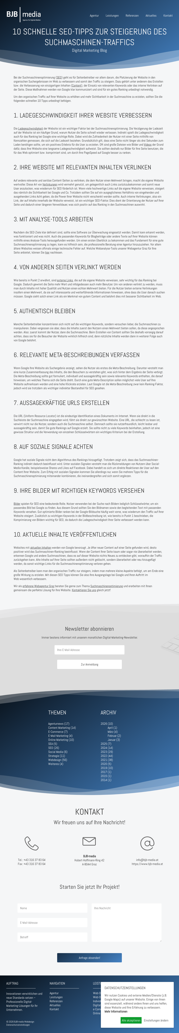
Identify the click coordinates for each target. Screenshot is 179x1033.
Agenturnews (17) (58, 724)
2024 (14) (107, 748)
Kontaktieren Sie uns (84, 590)
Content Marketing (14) (62, 728)
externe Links (65, 280)
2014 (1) (106, 780)
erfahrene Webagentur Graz (38, 586)
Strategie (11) (56, 756)
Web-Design (100, 993)
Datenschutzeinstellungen (18, 1024)
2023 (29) (107, 752)
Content (76, 85)
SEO (59, 77)
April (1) (112, 728)
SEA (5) (52, 744)
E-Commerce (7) (58, 732)
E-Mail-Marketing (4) (60, 736)
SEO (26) (53, 748)
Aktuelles (151, 15)
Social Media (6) (57, 752)
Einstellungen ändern (156, 1020)
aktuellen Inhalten (40, 548)
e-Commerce (100, 1009)
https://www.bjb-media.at (147, 864)
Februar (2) (114, 736)
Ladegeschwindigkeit (30, 128)
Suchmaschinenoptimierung (106, 586)
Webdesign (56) (57, 760)
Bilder (17, 504)
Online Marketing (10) (61, 740)
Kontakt (168, 15)
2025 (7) (106, 744)
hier (47, 252)
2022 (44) (107, 756)
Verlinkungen (49, 184)
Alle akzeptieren (131, 1020)
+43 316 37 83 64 (34, 860)
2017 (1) (106, 772)
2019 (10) (107, 768)
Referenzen (132, 15)
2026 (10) (107, 724)
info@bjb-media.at (147, 860)
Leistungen (112, 15)
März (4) (113, 732)
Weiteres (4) (55, 764)
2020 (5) (106, 764)
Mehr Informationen (116, 1011)
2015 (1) (106, 776)
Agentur (94, 15)
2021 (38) (107, 760)
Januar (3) (114, 740)
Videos (148, 145)
